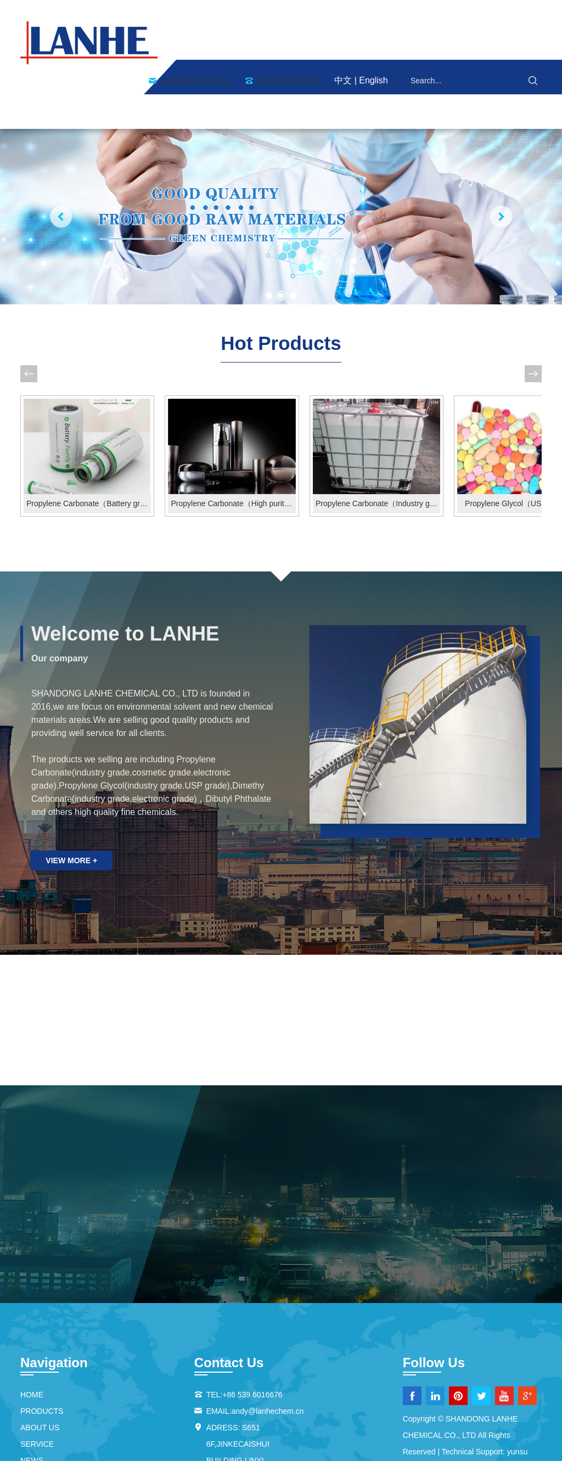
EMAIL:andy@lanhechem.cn (255, 1337)
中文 (343, 12)
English (373, 12)
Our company (59, 584)
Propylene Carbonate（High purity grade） (215, 430)
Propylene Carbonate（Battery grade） (82, 430)
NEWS (429, 44)
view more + (72, 787)
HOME (182, 44)
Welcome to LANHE (128, 559)
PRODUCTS (310, 44)
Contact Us (493, 44)
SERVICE (375, 44)
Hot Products (281, 278)
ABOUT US (241, 44)
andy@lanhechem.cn (197, 12)
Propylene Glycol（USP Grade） (481, 430)
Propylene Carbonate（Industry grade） (349, 430)
